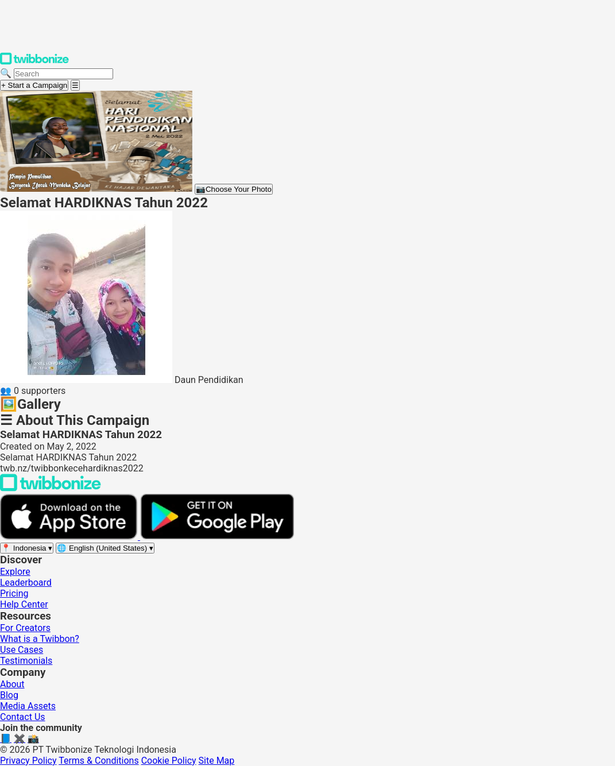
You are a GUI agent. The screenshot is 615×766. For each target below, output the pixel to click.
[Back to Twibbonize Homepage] (50, 488)
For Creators (25, 627)
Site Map (217, 760)
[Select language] (105, 548)
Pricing (14, 593)
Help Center (24, 604)
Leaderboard (26, 582)
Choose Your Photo (234, 189)
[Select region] (26, 548)
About (12, 684)
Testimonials (26, 660)
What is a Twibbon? (39, 638)
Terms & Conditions (99, 760)
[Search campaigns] (63, 73)
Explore (15, 571)
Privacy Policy (28, 760)
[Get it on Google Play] (217, 536)
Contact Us (22, 716)
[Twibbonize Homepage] (34, 62)
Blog (9, 695)
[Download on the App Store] (70, 536)
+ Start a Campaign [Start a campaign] (34, 85)
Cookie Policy (168, 760)
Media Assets (28, 706)
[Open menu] (75, 85)
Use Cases (21, 649)
